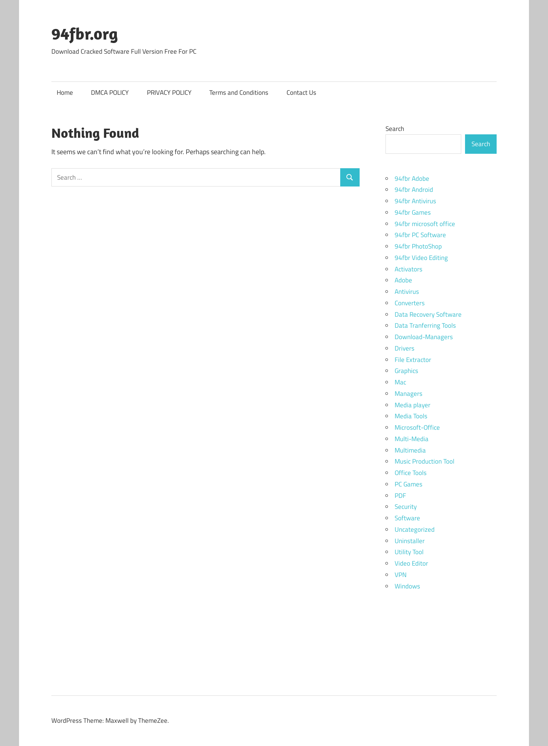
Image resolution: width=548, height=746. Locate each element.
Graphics (406, 371)
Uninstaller (410, 541)
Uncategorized (415, 529)
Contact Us (301, 92)
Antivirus (407, 291)
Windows (407, 586)
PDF (400, 496)
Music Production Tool (424, 461)
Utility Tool (409, 552)
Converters (410, 303)
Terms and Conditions (238, 92)
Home (65, 92)
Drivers (404, 348)
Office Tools (411, 473)
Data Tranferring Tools (425, 325)
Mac (400, 382)
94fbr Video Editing (421, 258)
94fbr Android (414, 189)
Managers (408, 394)
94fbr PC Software (420, 235)
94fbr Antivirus (415, 201)
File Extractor (413, 360)
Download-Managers (424, 337)
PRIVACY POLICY (169, 92)
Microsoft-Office (417, 427)
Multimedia (410, 450)
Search (395, 129)
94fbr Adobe (412, 178)
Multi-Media (412, 439)
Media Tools (411, 416)
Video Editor (411, 563)
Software (407, 518)
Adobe (403, 280)
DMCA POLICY (110, 92)
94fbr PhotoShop (418, 246)
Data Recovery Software (428, 314)
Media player (412, 405)
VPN (400, 575)
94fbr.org (84, 33)
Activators (408, 269)
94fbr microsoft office (425, 224)
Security (406, 507)
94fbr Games (413, 212)
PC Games (408, 484)
